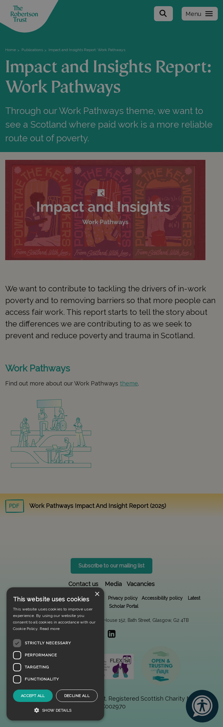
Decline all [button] (77, 695)
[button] (55, 710)
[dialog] (55, 653)
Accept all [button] (33, 695)
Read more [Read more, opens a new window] (50, 628)
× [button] (96, 594)
